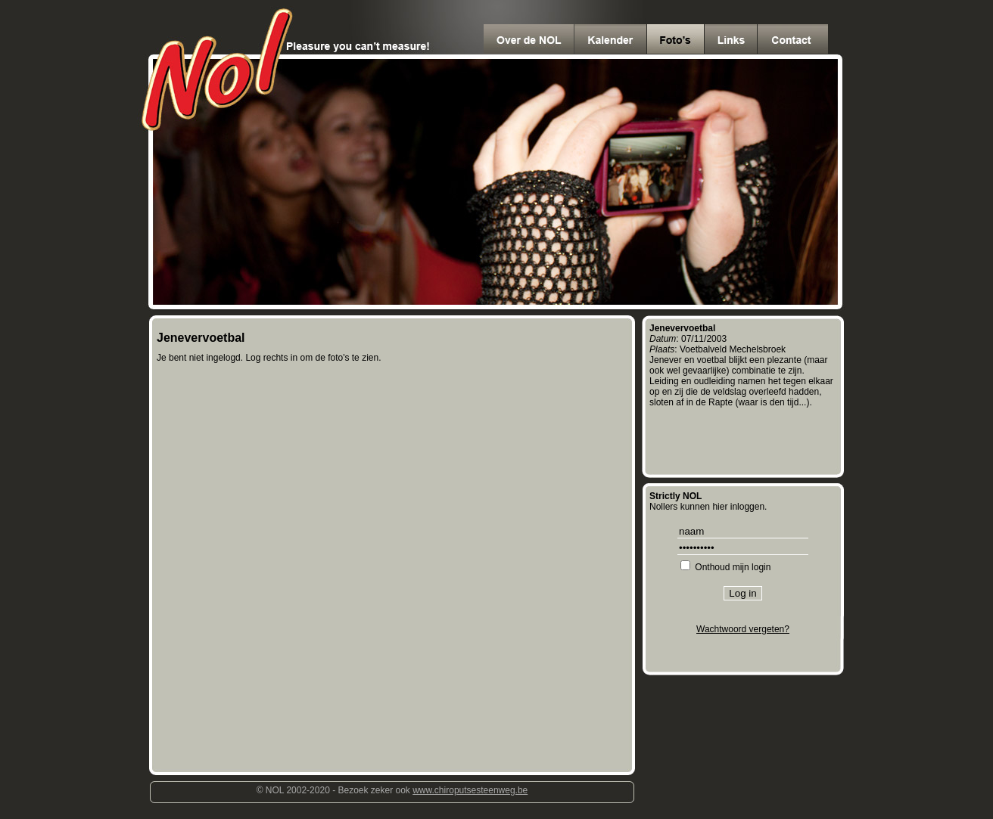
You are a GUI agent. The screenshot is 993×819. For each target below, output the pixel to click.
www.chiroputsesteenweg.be (470, 790)
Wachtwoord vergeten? (742, 629)
